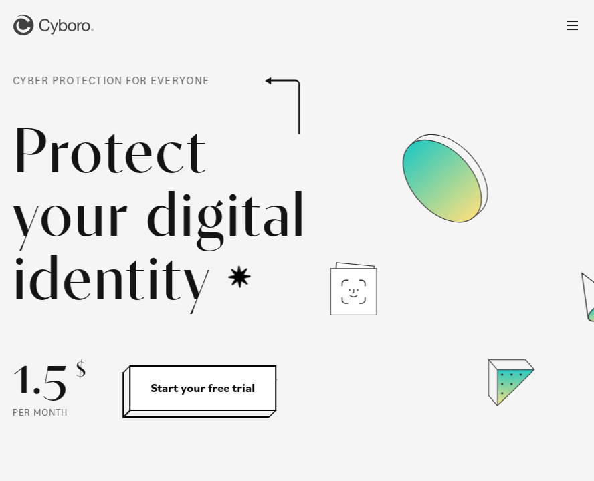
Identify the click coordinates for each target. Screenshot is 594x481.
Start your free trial (202, 387)
